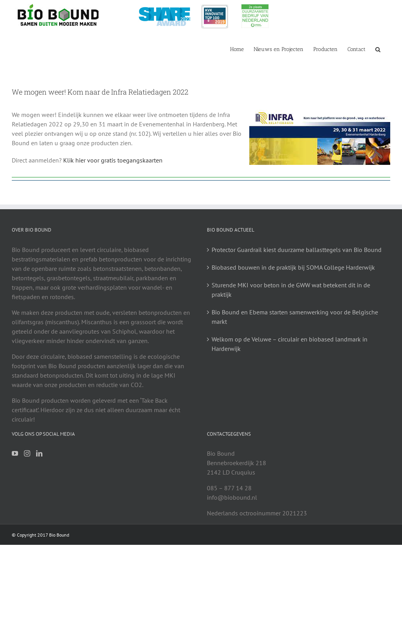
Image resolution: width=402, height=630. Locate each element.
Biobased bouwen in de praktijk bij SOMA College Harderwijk (293, 267)
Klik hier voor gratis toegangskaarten (113, 160)
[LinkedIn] (39, 453)
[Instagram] (27, 453)
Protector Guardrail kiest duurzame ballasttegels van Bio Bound (297, 250)
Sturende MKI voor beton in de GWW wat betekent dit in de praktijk (291, 289)
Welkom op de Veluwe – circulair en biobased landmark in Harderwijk (289, 343)
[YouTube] (15, 453)
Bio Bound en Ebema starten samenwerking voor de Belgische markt (295, 316)
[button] (377, 48)
